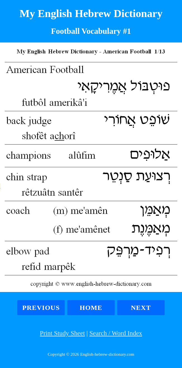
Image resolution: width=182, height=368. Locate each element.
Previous (41, 307)
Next (141, 307)
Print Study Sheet (62, 333)
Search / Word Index (115, 333)
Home (91, 307)
